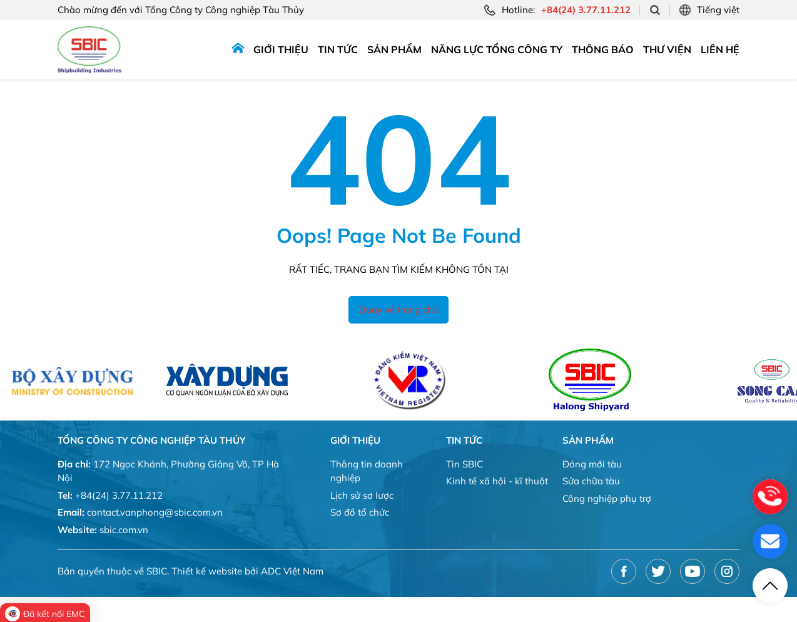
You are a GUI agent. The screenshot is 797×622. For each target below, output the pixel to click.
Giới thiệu (280, 49)
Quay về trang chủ (398, 309)
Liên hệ (720, 49)
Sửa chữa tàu (591, 481)
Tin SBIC (464, 464)
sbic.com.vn (123, 530)
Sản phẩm (394, 49)
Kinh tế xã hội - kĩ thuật (497, 481)
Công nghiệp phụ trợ (606, 498)
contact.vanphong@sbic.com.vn (155, 512)
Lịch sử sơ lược (361, 495)
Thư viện (667, 49)
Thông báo (603, 49)
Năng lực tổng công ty (496, 49)
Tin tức (338, 49)
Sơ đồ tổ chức (359, 512)
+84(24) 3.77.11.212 (119, 495)
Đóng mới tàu (592, 464)
